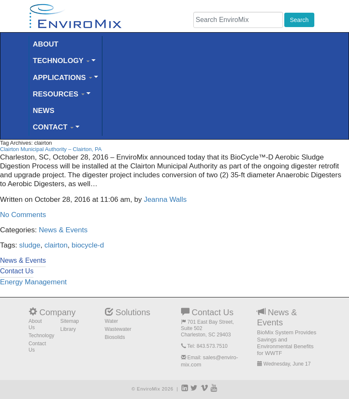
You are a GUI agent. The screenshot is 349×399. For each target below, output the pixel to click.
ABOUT (45, 44)
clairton (56, 245)
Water (111, 321)
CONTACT (53, 127)
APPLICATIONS (62, 78)
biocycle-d (87, 245)
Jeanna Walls (165, 199)
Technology (42, 335)
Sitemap (69, 321)
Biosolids (115, 337)
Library (68, 329)
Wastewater (118, 329)
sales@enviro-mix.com (209, 360)
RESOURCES (59, 94)
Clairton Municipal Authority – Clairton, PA (51, 149)
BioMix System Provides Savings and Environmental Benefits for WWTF (286, 342)
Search (299, 20)
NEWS (44, 111)
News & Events (63, 230)
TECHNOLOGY (61, 61)
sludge (29, 245)
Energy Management (33, 282)
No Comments (23, 215)
